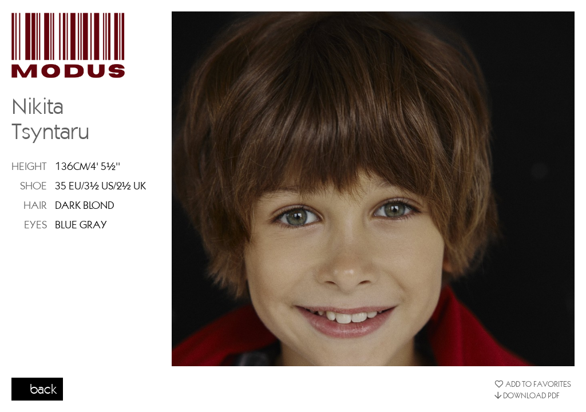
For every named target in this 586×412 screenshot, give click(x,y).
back (43, 388)
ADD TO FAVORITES (532, 384)
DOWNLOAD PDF (527, 395)
